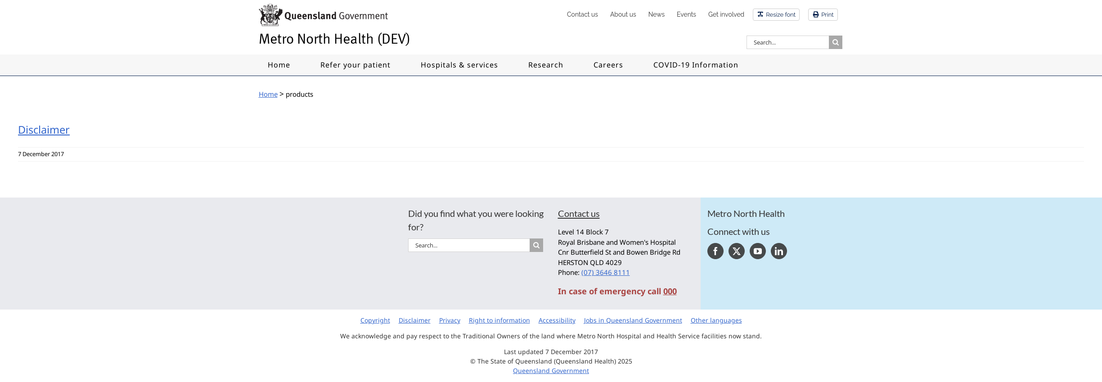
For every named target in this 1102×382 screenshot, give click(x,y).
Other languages (716, 320)
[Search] (835, 42)
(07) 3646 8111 (605, 272)
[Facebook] (715, 251)
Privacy (449, 320)
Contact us (579, 213)
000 (670, 291)
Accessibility (557, 320)
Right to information (499, 320)
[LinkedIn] (779, 251)
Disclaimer (44, 129)
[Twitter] (737, 251)
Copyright (375, 320)
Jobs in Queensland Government (633, 320)
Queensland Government (551, 370)
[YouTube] (758, 251)
